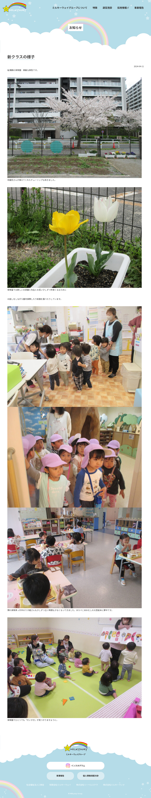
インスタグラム (75, 766)
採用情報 (123, 7)
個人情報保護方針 (91, 775)
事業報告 (139, 7)
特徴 (95, 7)
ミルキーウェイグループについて (69, 7)
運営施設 (107, 7)
